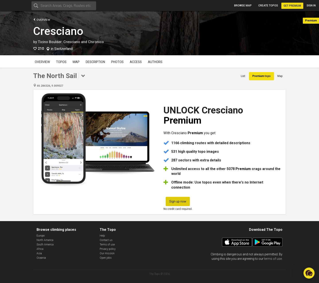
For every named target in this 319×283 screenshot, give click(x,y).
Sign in (311, 5)
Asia (39, 253)
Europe (41, 235)
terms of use (273, 258)
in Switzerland (62, 49)
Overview (41, 19)
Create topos (268, 5)
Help (102, 235)
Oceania (41, 257)
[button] (309, 273)
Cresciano (58, 31)
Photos (117, 62)
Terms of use (107, 244)
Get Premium (292, 5)
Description (95, 62)
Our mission (107, 253)
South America (45, 244)
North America (45, 240)
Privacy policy (108, 248)
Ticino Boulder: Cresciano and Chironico (71, 42)
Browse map (243, 5)
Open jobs (106, 257)
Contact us (106, 240)
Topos (61, 62)
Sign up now (177, 201)
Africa (40, 248)
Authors (155, 62)
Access (136, 62)
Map (76, 62)
